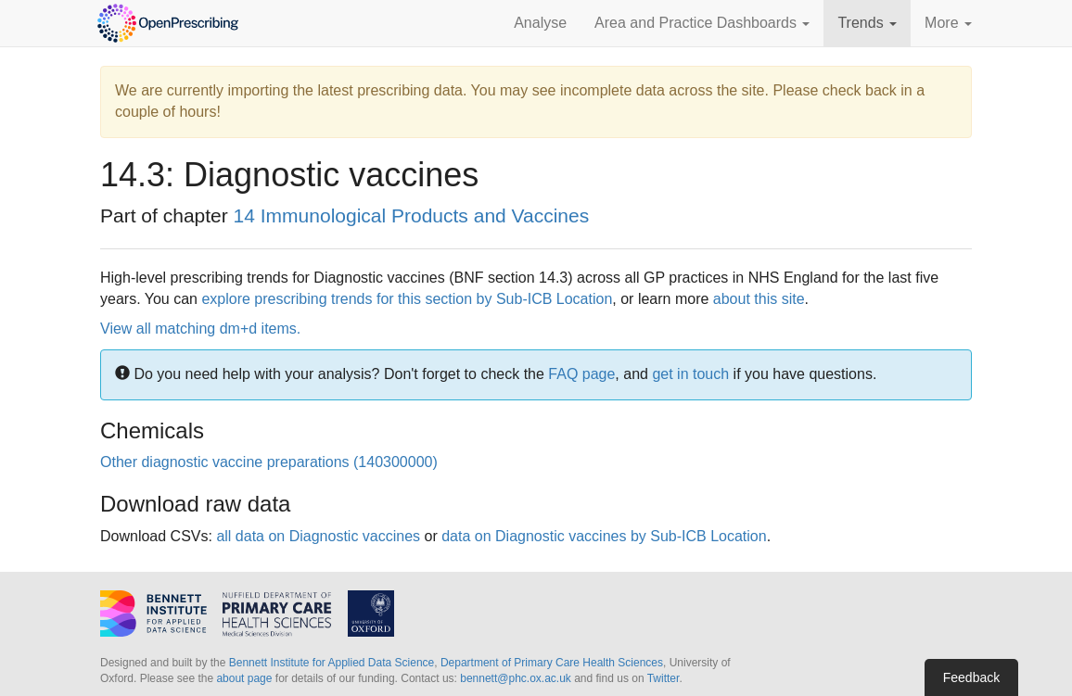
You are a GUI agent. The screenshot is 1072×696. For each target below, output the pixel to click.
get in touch (690, 374)
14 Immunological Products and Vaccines (412, 215)
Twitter (663, 678)
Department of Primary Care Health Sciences (551, 662)
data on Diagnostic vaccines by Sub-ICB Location (603, 536)
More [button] (948, 23)
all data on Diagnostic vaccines (318, 536)
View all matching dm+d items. (200, 328)
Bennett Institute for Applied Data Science (331, 662)
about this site (759, 299)
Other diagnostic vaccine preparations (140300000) (269, 462)
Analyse (540, 23)
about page (244, 678)
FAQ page (581, 374)
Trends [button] (867, 23)
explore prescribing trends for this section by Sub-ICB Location (406, 299)
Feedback (971, 677)
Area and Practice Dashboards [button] (702, 23)
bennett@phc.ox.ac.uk (515, 678)
